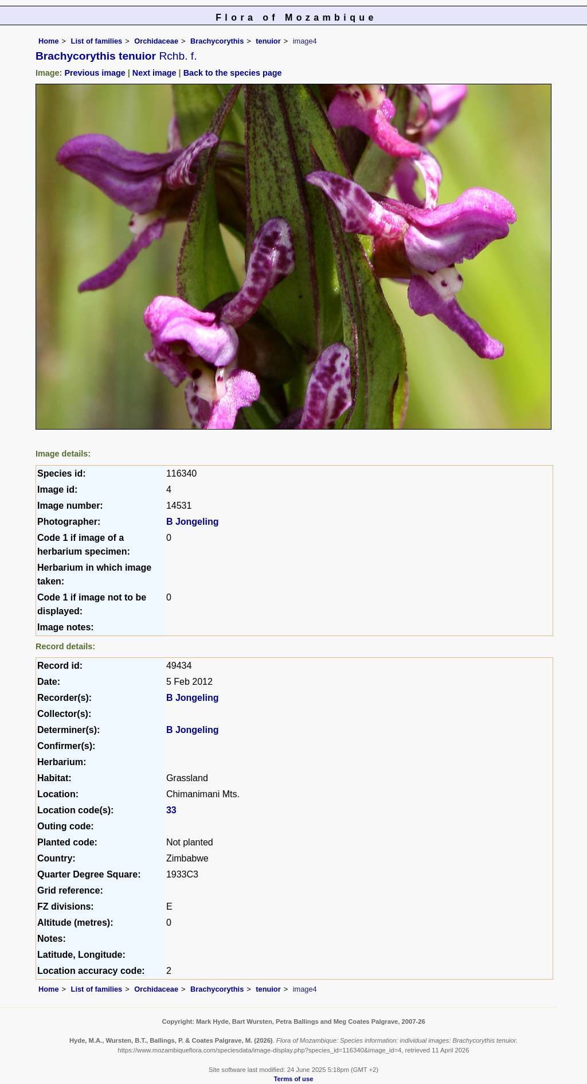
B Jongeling (192, 522)
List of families (97, 41)
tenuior (268, 41)
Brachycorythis (217, 41)
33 (171, 810)
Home (48, 41)
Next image (154, 72)
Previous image (94, 72)
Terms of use (294, 1078)
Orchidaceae (156, 41)
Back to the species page (232, 72)
